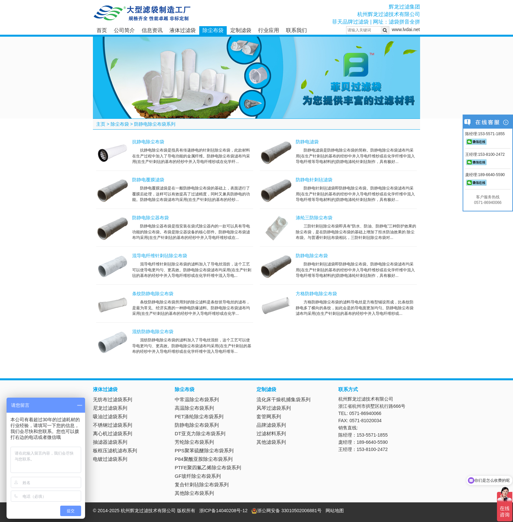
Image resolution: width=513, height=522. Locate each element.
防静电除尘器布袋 (150, 217)
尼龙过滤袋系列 (110, 408)
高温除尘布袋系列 (194, 408)
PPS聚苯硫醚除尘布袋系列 (204, 450)
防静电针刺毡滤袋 (314, 179)
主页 (100, 124)
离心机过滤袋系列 (112, 433)
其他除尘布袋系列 (194, 493)
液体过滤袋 (182, 30)
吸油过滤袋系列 (110, 416)
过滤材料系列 (271, 433)
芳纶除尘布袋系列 (194, 442)
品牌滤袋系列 (271, 425)
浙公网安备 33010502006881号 (286, 510)
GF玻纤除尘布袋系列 (198, 476)
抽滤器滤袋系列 (110, 442)
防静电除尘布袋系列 (154, 124)
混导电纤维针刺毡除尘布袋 (159, 255)
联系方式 (348, 389)
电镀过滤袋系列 (110, 459)
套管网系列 (268, 416)
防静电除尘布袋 (312, 255)
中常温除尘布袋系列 (197, 399)
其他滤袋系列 (271, 442)
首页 (102, 30)
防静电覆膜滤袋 (148, 179)
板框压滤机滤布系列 (115, 450)
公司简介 (124, 30)
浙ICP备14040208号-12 (223, 510)
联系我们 (296, 30)
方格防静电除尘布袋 (316, 293)
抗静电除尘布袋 (148, 141)
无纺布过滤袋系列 (112, 399)
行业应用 (268, 30)
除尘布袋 (213, 30)
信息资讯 (152, 30)
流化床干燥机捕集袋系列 (283, 399)
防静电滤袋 (307, 141)
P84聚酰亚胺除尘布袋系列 (204, 459)
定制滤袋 (240, 30)
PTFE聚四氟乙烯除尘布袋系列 (208, 467)
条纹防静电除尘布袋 (152, 293)
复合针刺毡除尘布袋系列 (202, 484)
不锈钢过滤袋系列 (112, 425)
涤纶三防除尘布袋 (314, 217)
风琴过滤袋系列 (273, 408)
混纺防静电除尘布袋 (152, 331)
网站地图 (335, 510)
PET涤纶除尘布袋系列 (199, 416)
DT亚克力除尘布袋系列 (200, 433)
